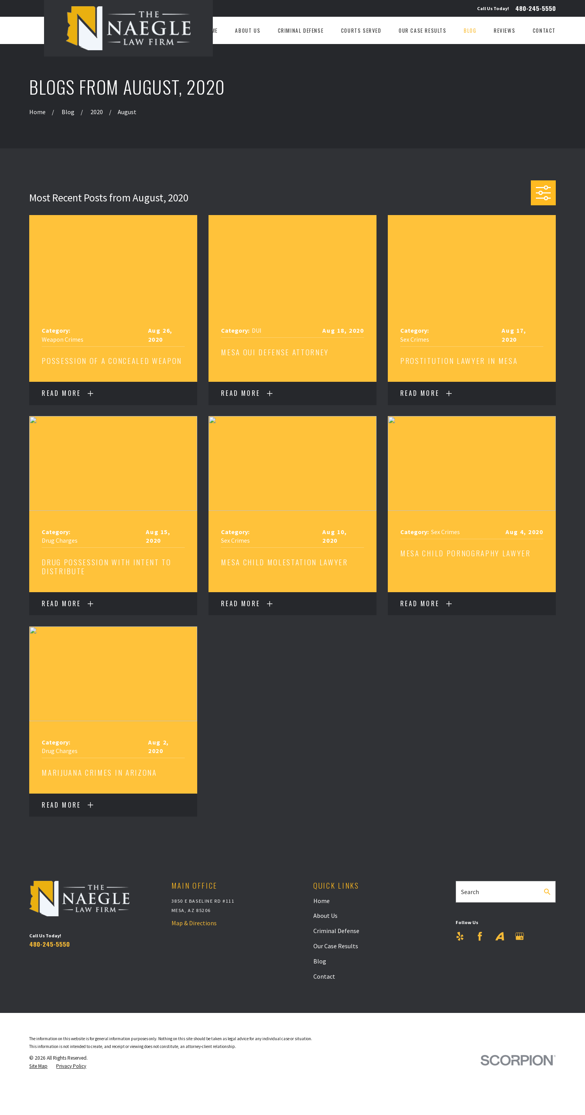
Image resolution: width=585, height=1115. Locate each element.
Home (321, 901)
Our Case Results (335, 946)
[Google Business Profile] (519, 936)
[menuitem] (38, 1066)
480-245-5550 (535, 8)
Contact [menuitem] (544, 30)
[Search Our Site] (547, 892)
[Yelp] (460, 936)
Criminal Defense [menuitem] (301, 30)
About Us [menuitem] (247, 30)
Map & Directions (194, 923)
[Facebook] (479, 936)
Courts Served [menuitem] (361, 30)
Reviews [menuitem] (504, 30)
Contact (324, 976)
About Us (325, 915)
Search (470, 892)
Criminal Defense (336, 931)
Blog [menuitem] (470, 30)
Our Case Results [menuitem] (423, 30)
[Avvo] (499, 936)
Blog (319, 961)
